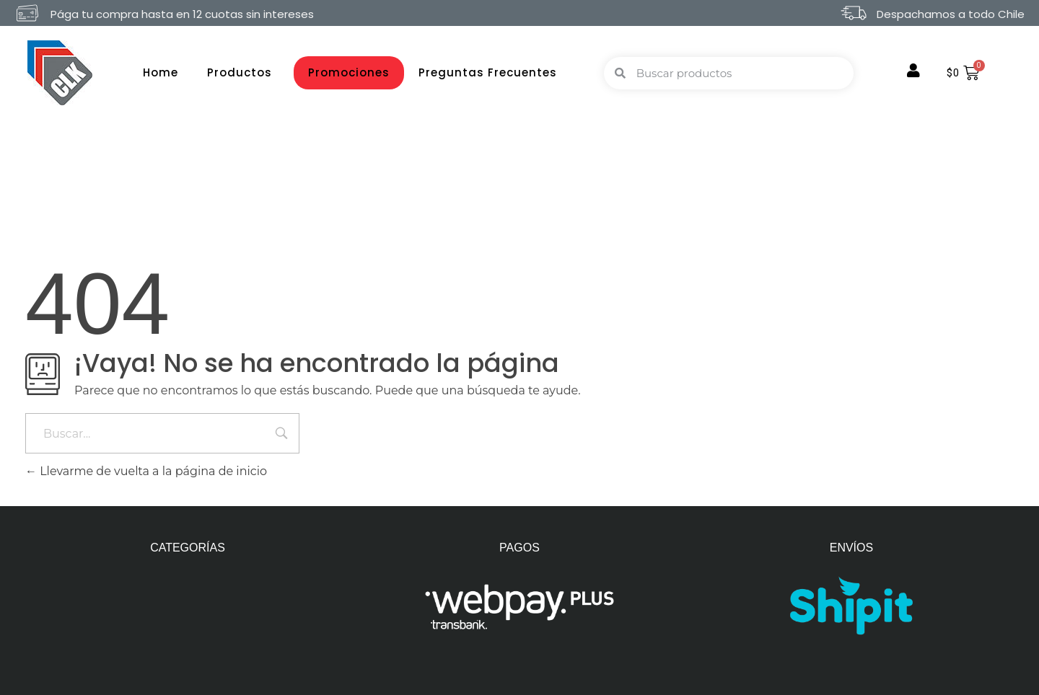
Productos (243, 72)
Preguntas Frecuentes (487, 72)
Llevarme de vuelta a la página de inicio (146, 471)
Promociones (349, 72)
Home (160, 72)
